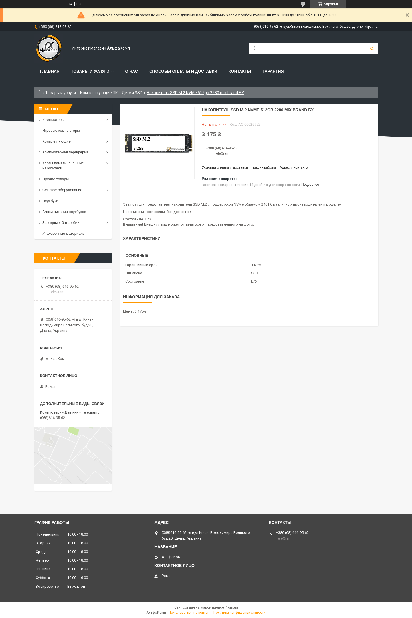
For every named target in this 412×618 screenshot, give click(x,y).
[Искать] (372, 48)
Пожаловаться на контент (190, 613)
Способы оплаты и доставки (183, 71)
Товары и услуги (90, 71)
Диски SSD (132, 92)
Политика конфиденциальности (239, 613)
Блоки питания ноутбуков (64, 212)
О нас (131, 71)
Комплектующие (56, 141)
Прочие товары (55, 179)
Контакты (240, 71)
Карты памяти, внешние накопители (63, 165)
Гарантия (273, 71)
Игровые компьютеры (61, 130)
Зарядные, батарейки (61, 222)
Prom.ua (231, 607)
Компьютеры (53, 119)
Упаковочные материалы (63, 233)
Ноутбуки (50, 201)
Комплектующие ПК (99, 92)
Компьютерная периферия (65, 152)
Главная (50, 71)
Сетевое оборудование (62, 190)
